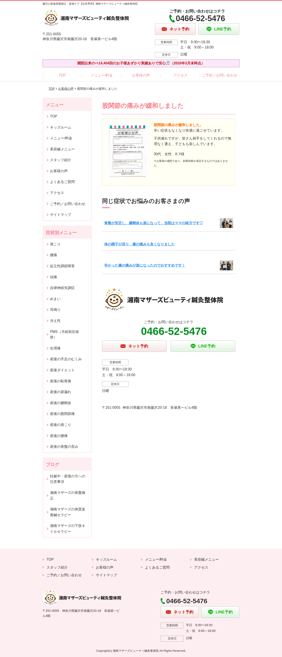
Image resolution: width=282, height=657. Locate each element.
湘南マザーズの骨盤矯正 (67, 495)
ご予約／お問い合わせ (219, 75)
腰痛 (53, 255)
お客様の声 (141, 75)
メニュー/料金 (102, 75)
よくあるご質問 (62, 182)
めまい (55, 299)
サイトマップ (60, 215)
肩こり (55, 244)
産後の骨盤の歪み (64, 446)
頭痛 (53, 277)
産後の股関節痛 (62, 414)
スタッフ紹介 (60, 160)
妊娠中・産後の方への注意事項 (67, 479)
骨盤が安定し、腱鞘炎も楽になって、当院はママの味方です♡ (153, 223)
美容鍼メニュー (62, 149)
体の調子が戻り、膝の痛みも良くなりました (139, 244)
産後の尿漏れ (60, 392)
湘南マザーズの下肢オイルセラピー (67, 528)
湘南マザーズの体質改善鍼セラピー (67, 512)
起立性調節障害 (62, 266)
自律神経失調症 (62, 288)
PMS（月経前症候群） (64, 334)
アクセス (180, 75)
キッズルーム (60, 127)
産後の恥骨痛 (60, 381)
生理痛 (55, 348)
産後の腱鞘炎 (60, 403)
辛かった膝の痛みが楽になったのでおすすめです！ (144, 265)
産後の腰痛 (59, 436)
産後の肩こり (60, 425)
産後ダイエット (62, 370)
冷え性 (55, 321)
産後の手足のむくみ (66, 359)
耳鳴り (55, 310)
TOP (62, 75)
